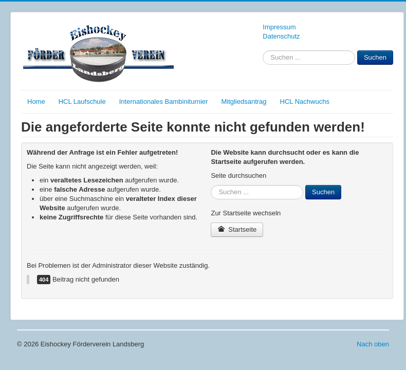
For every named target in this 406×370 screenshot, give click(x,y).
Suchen (375, 57)
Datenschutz (281, 36)
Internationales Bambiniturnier (163, 101)
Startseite (236, 229)
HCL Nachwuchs (304, 101)
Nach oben (373, 344)
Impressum (279, 27)
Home (36, 101)
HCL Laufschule (82, 101)
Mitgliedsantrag (243, 101)
